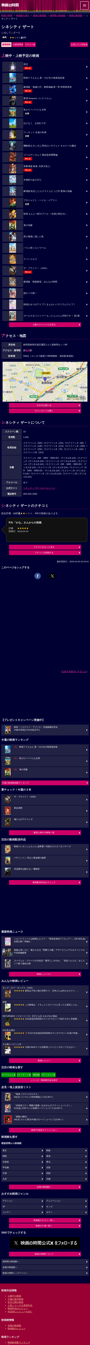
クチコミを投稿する (44, 552)
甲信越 (6, 1167)
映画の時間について (44, 1254)
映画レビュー (44, 1060)
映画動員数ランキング (19, 1342)
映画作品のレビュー (18, 1308)
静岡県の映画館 (57, 15)
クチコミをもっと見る (44, 547)
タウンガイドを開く (44, 411)
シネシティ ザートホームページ (39, 488)
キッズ (49, 1207)
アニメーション (53, 1201)
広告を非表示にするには (74, 671)
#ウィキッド (23, 1075)
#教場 (35, 1075)
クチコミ (29, 44)
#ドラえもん (7, 1075)
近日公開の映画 (15, 1302)
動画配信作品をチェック (44, 882)
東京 (5, 1150)
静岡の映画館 (75, 15)
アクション (8, 1201)
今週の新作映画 (15, 1299)
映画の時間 (6, 15)
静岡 (4, 37)
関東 (48, 1150)
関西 (5, 1156)
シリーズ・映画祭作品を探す (44, 1080)
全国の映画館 (14, 1325)
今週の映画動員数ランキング (15, 783)
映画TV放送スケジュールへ (44, 1130)
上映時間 (17, 44)
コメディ (7, 1212)
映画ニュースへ (44, 974)
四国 (48, 1173)
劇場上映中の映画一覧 (44, 832)
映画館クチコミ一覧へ (44, 1220)
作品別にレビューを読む (20, 1311)
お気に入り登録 (78, 44)
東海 (48, 1156)
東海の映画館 (39, 15)
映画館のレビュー (17, 1328)
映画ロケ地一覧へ (44, 1226)
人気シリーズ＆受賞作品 (20, 1305)
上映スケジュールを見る (44, 324)
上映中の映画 (14, 1296)
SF (4, 1207)
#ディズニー (47, 1075)
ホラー (49, 1212)
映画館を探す (22, 15)
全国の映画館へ (44, 1187)
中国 (5, 1173)
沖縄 (48, 1179)
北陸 (48, 1167)
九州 (5, 1179)
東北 (48, 1162)
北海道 (6, 1162)
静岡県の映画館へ (11, 1261)
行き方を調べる (44, 405)
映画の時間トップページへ (15, 1273)
